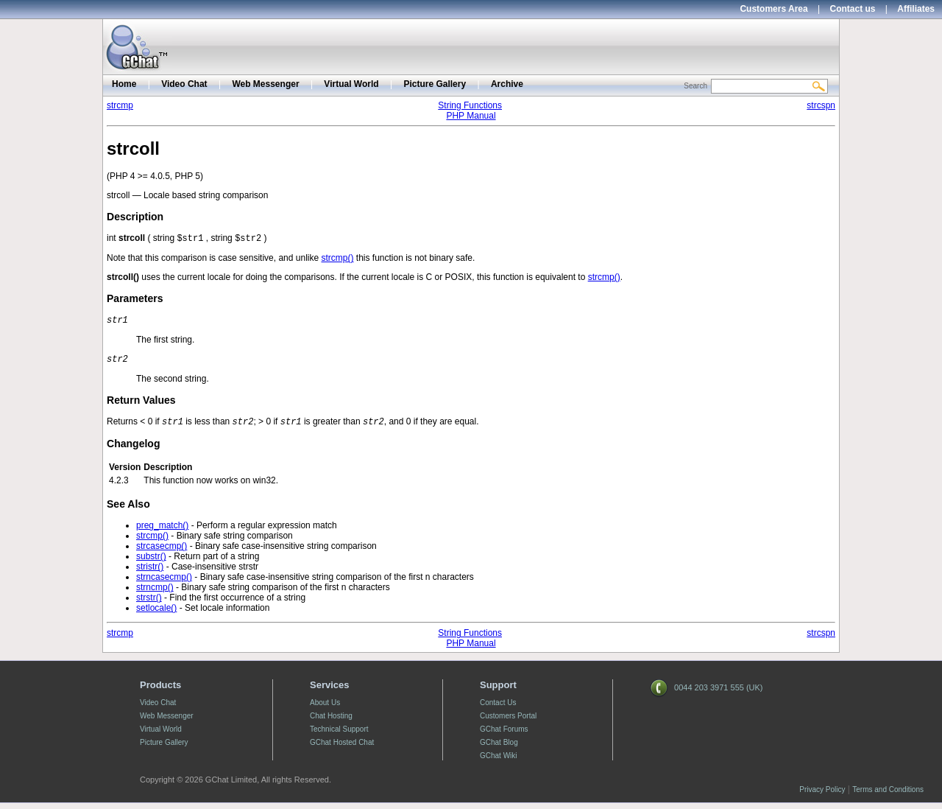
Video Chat (184, 84)
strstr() (149, 603)
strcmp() (337, 259)
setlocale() (156, 614)
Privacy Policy (822, 795)
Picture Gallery (434, 84)
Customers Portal (508, 722)
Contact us (853, 9)
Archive (507, 84)
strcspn (821, 105)
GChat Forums (504, 735)
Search (695, 86)
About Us (325, 708)
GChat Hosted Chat (342, 748)
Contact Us (498, 708)
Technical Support (339, 735)
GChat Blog (499, 748)
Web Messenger (265, 84)
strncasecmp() (164, 583)
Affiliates (916, 9)
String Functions (470, 105)
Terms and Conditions (888, 795)
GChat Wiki (498, 761)
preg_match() (162, 531)
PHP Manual (470, 116)
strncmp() (155, 593)
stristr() (149, 572)
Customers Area (773, 9)
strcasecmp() (161, 552)
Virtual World (351, 84)
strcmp (120, 105)
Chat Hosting (331, 722)
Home (124, 84)
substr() (151, 562)
